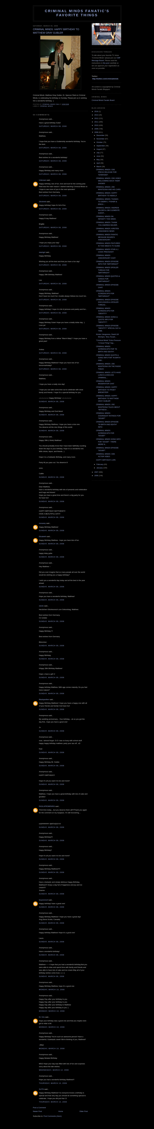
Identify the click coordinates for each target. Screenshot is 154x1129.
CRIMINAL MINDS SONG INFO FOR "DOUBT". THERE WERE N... (108, 441)
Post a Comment (39, 1108)
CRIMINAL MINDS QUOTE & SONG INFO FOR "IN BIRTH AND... (108, 357)
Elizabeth (42, 536)
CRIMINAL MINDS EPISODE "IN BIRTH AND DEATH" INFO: (107, 424)
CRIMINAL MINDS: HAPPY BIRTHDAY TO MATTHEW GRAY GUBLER (107, 398)
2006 (96, 476)
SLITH (41, 1089)
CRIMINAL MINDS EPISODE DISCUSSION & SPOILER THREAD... (107, 302)
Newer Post (37, 1111)
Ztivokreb (42, 202)
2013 (96, 115)
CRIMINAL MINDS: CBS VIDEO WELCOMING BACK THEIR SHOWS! (108, 180)
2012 (96, 118)
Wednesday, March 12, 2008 (54, 1070)
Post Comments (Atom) (53, 1116)
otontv (41, 606)
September (100, 146)
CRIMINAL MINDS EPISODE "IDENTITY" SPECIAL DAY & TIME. (108, 328)
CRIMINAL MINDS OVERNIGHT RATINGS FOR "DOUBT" (108, 415)
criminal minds (46, 106)
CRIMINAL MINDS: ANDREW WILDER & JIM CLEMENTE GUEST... (108, 210)
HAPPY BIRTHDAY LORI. (106, 460)
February (100, 464)
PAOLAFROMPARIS (47, 806)
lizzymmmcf (43, 900)
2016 (96, 111)
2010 (96, 125)
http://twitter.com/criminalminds (105, 79)
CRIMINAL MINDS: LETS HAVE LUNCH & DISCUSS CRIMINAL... (108, 375)
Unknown (42, 180)
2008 (96, 132)
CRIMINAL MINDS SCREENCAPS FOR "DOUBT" (105, 433)
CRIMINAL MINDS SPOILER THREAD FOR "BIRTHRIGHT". (107, 270)
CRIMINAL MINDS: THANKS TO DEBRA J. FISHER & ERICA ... (107, 201)
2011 (96, 122)
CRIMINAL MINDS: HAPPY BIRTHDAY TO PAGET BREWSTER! (106, 389)
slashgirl (42, 252)
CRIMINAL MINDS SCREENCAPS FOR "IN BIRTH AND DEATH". (106, 349)
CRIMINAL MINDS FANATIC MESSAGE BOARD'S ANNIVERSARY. (107, 237)
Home (60, 1111)
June (98, 156)
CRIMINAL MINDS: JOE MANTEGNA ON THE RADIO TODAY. (108, 366)
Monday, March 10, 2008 (52, 990)
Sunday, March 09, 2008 (51, 402)
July (98, 153)
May (98, 160)
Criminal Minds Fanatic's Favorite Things (77, 13)
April (98, 163)
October (99, 142)
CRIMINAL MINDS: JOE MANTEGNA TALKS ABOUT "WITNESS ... (108, 407)
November (100, 139)
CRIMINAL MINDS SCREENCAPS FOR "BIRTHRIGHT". (105, 293)
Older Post (83, 1111)
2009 (96, 129)
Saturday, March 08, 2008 (53, 126)
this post (106, 63)
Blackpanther (44, 699)
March (99, 167)
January (99, 468)
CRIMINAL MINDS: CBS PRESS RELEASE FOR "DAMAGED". (106, 172)
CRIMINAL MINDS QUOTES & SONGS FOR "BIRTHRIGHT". (108, 278)
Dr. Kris (42, 1017)
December (100, 135)
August (99, 149)
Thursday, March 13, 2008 (53, 1083)
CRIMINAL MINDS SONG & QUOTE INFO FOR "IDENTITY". (107, 319)
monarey (42, 523)
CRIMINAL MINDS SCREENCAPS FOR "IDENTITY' (105, 310)
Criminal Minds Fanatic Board (103, 100)
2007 (96, 472)
